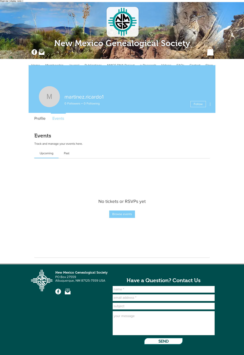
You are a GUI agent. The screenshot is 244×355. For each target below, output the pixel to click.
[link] (46, 153)
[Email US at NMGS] (41, 52)
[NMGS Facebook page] (34, 52)
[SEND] (163, 341)
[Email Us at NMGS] (68, 291)
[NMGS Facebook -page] (58, 291)
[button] (210, 51)
